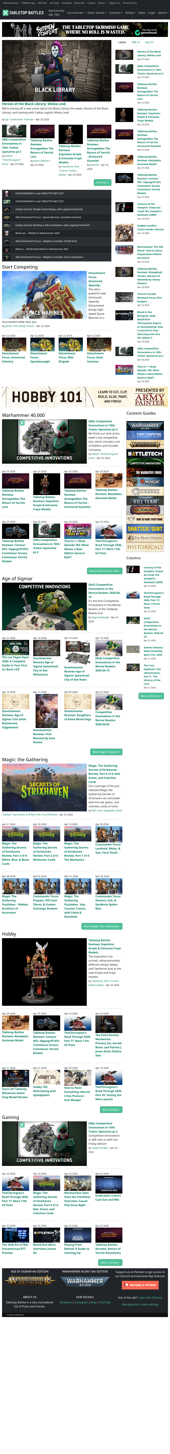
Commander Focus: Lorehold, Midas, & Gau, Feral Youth (108, 848)
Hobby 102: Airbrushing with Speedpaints (44, 1091)
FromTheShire (49, 814)
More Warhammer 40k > (104, 571)
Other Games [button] (95, 13)
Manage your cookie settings (140, 1304)
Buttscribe (79, 2)
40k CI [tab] (136, 42)
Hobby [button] (129, 13)
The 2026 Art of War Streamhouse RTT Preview (15, 1249)
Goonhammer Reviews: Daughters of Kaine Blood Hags (77, 715)
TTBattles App (28, 2)
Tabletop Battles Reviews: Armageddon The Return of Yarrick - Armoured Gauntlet (149, 138)
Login (151, 13)
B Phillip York (33, 814)
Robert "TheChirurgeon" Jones (11, 160)
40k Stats (42, 2)
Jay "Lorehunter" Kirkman (19, 119)
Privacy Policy (130, 2)
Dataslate (67, 2)
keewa (62, 174)
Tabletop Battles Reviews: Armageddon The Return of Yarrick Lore (42, 148)
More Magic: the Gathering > (102, 926)
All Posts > (102, 182)
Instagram (81, 1302)
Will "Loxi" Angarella (103, 810)
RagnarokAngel (100, 617)
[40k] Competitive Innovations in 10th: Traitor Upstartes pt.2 (150, 352)
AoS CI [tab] (149, 42)
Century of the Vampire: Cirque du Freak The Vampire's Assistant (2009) (153, 575)
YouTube (105, 1302)
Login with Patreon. (150, 1297)
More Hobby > (111, 1110)
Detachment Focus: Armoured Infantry (13, 357)
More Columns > (151, 696)
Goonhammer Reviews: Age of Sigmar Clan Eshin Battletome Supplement (14, 719)
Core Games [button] (75, 13)
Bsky (94, 1302)
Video (141, 13)
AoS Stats (54, 2)
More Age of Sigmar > (106, 752)
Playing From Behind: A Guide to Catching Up (76, 1249)
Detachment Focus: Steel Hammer (95, 357)
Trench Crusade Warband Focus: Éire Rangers (149, 297)
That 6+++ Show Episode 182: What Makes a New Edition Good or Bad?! (76, 549)
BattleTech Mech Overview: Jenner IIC (44, 1249)
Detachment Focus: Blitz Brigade (67, 357)
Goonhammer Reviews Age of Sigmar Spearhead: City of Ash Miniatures (46, 666)
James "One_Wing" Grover (19, 326)
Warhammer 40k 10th (56, 13)
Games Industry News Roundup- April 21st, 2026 (153, 651)
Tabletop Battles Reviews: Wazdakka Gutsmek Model (149, 160)
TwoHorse (67, 166)
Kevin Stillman (41, 160)
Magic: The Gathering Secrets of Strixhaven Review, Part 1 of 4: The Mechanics (77, 852)
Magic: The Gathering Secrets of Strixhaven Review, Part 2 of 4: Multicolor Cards (46, 852)
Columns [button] (115, 13)
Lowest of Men (100, 1147)
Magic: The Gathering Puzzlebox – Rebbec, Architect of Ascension (15, 904)
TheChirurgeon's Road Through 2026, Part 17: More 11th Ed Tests (154, 600)
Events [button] (101, 2)
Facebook (65, 1302)
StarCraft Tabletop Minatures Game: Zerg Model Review (14, 1093)
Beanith (94, 164)
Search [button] (162, 13)
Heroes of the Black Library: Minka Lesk (34, 104)
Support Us (114, 2)
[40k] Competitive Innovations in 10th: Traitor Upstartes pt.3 (150, 69)
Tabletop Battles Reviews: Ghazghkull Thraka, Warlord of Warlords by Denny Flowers (149, 276)
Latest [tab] (122, 42)
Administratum (10, 2)
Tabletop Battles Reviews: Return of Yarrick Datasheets (108, 1249)
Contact (91, 2)
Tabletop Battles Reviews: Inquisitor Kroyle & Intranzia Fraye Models (70, 154)
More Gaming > (110, 1262)
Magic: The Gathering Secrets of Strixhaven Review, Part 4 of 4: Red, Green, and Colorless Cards (104, 774)
